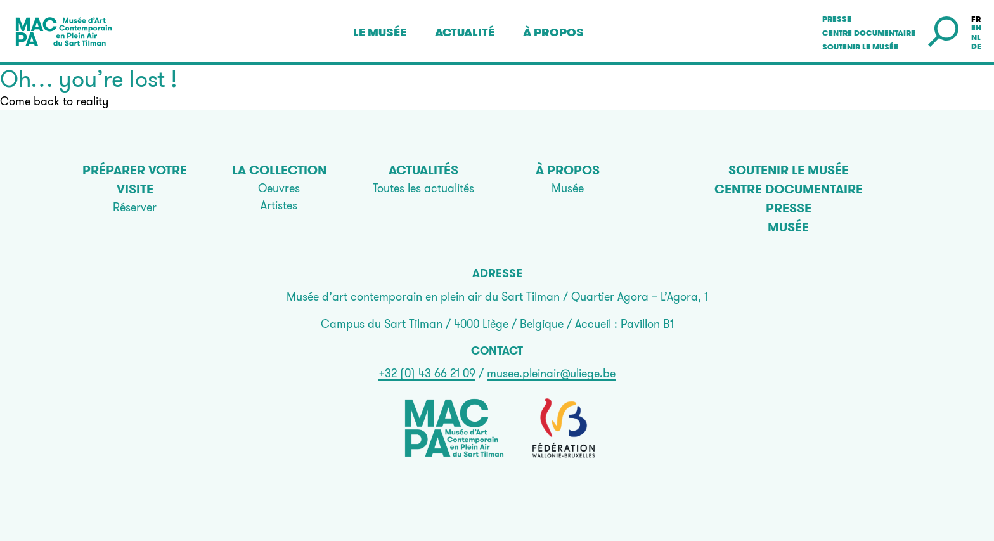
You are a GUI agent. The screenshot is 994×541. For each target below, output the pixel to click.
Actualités (423, 170)
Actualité (464, 32)
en (976, 27)
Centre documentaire (868, 33)
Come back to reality (54, 101)
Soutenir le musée (860, 47)
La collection (279, 170)
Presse (836, 19)
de (976, 46)
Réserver (135, 207)
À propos (553, 32)
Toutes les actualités (423, 188)
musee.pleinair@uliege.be (551, 373)
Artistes (279, 205)
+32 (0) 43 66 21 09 (426, 373)
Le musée (379, 32)
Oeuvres (279, 188)
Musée (568, 188)
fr (976, 19)
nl (976, 37)
